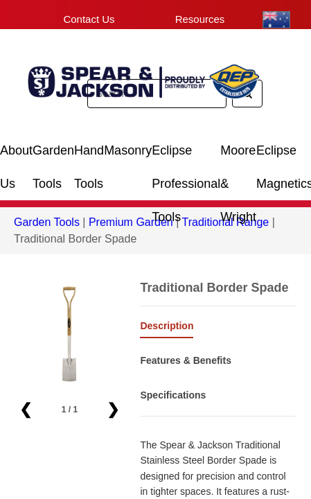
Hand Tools (89, 155)
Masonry (128, 150)
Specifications (173, 395)
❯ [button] (113, 409)
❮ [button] (25, 409)
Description (166, 325)
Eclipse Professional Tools (186, 155)
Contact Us (88, 19)
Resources (200, 19)
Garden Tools (53, 155)
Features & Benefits (185, 360)
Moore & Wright (238, 155)
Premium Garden (131, 222)
